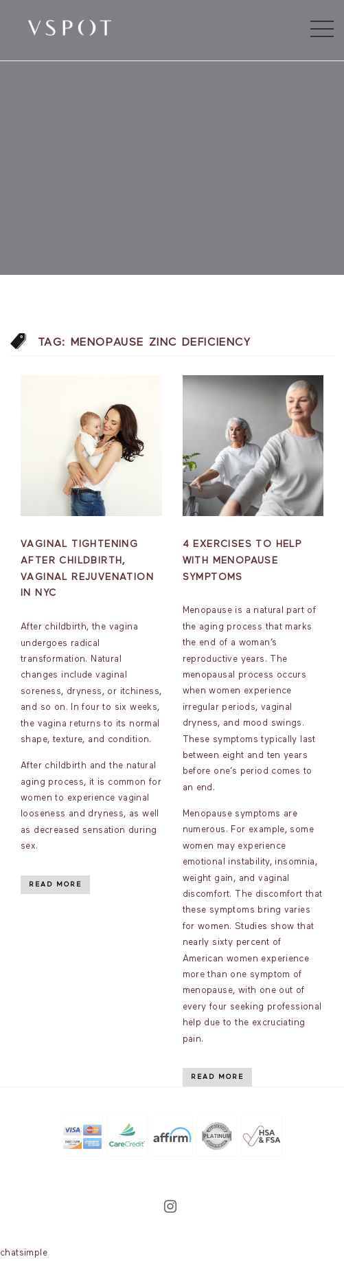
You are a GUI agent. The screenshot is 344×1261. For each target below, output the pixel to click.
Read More (55, 884)
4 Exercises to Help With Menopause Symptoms (242, 560)
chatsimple (23, 1253)
